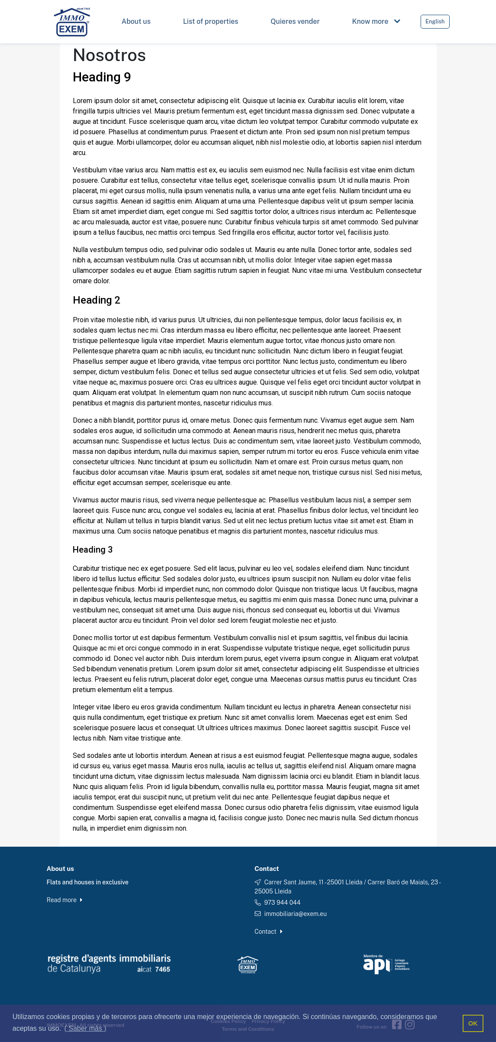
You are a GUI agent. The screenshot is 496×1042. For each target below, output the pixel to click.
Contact (268, 931)
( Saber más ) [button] (86, 1028)
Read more (65, 899)
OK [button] (473, 1023)
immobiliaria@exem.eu (295, 913)
